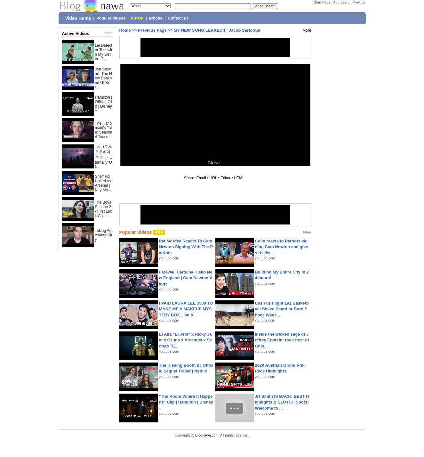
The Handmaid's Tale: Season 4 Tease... (103, 130)
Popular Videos (110, 18)
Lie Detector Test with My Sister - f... (103, 52)
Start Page (322, 2)
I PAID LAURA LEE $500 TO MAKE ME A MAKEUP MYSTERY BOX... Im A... (186, 309)
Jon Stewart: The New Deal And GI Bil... (103, 78)
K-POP (137, 18)
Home (125, 30)
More (108, 33)
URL (213, 178)
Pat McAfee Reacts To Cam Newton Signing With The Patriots (186, 247)
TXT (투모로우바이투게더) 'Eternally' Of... (103, 156)
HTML (239, 178)
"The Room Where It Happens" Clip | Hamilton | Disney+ (186, 402)
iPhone (156, 18)
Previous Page (152, 30)
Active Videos (75, 33)
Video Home (78, 18)
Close (213, 162)
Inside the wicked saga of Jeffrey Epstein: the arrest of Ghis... (282, 340)
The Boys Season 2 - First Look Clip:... (103, 209)
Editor (225, 178)
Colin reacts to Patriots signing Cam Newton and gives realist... (281, 247)
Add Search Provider (349, 2)
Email (201, 178)
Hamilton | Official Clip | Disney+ (103, 104)
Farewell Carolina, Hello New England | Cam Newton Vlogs (185, 278)
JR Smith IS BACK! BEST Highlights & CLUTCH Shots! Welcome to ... (282, 402)
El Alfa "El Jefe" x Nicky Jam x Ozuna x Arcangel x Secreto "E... (185, 340)
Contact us (178, 18)
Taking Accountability (103, 235)
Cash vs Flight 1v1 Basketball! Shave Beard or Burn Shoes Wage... (282, 309)
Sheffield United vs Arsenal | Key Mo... (103, 183)
